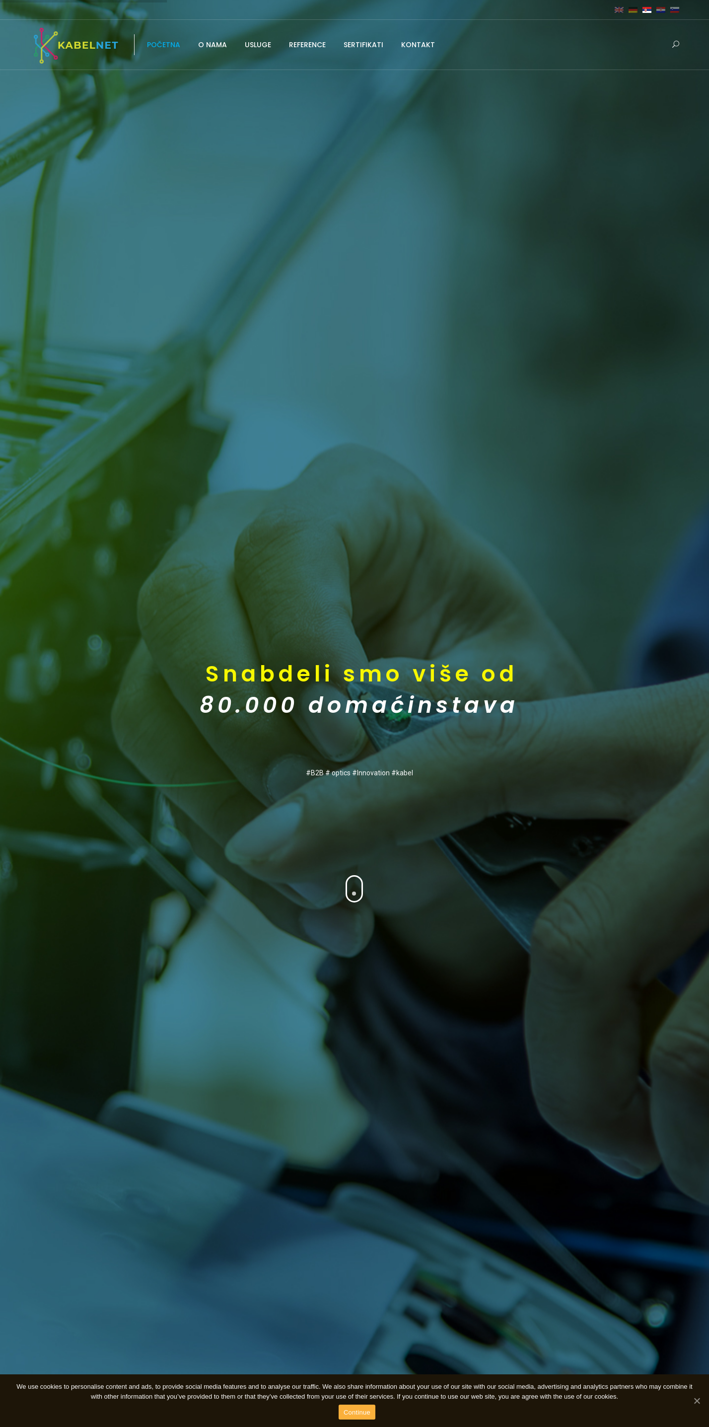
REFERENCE (307, 45)
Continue (357, 1412)
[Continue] (697, 1401)
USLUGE (258, 45)
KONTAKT (418, 45)
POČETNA (163, 45)
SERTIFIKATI (363, 45)
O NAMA (212, 45)
